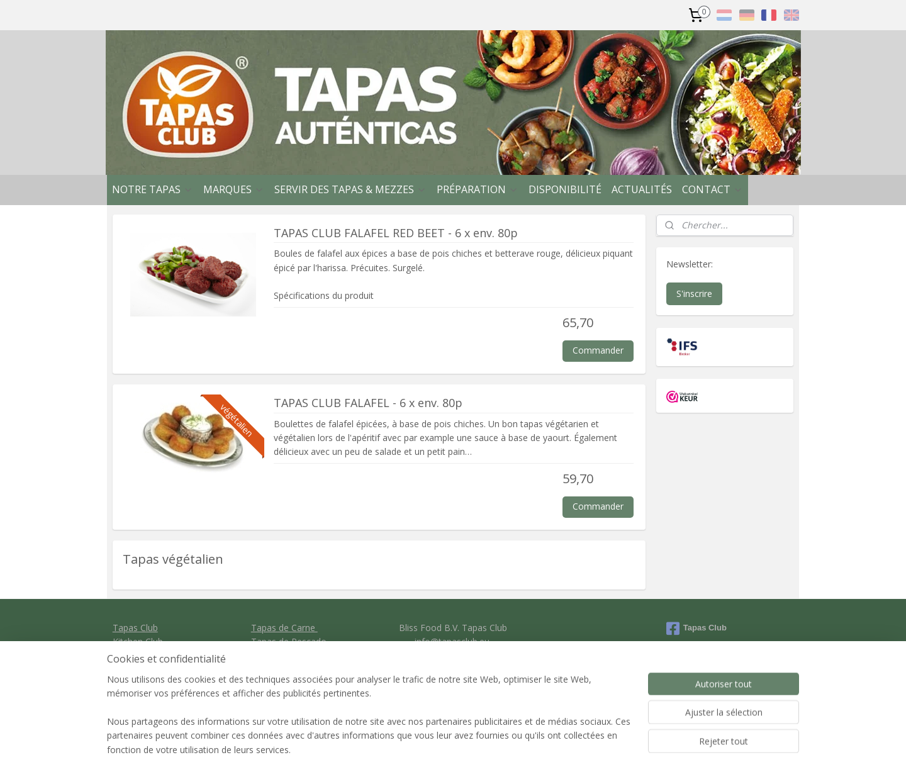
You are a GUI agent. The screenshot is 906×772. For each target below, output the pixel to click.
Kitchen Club (138, 641)
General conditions (452, 670)
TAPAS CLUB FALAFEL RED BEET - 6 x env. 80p (396, 233)
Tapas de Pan (279, 670)
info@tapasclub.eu (452, 641)
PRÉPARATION (477, 189)
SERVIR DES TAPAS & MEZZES (350, 189)
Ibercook (130, 655)
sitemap (489, 749)
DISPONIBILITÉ (564, 189)
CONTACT (712, 189)
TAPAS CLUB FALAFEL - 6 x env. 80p (368, 403)
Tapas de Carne (284, 628)
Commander (598, 350)
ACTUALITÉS (642, 189)
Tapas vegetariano (289, 655)
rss (516, 749)
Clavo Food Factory (153, 670)
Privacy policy (453, 684)
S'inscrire (694, 293)
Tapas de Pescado (289, 641)
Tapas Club (135, 628)
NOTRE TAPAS (152, 189)
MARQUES (233, 189)
